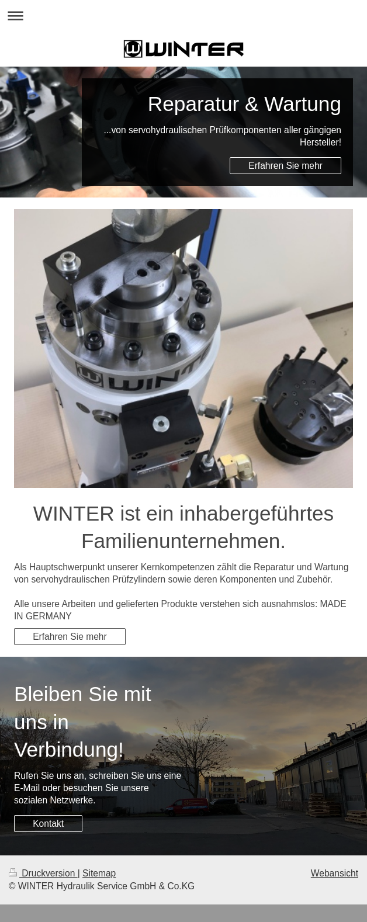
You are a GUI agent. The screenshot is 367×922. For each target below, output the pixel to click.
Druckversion (43, 873)
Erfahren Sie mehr (285, 166)
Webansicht (334, 873)
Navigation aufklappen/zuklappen (183, 15)
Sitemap (99, 873)
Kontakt (48, 824)
